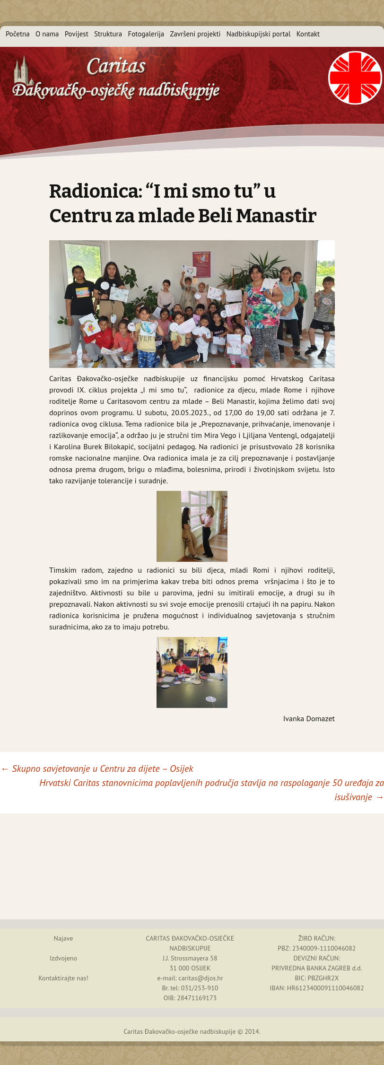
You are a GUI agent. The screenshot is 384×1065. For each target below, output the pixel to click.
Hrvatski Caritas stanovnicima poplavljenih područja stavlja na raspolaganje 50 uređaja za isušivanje (211, 790)
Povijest (76, 33)
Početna (18, 33)
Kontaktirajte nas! (63, 978)
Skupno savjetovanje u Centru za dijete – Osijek (96, 768)
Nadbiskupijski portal (259, 33)
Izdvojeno (63, 958)
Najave (63, 938)
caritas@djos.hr (200, 978)
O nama (47, 33)
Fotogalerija (146, 33)
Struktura (108, 33)
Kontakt (308, 33)
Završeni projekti (195, 33)
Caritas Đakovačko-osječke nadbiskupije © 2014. (192, 1031)
